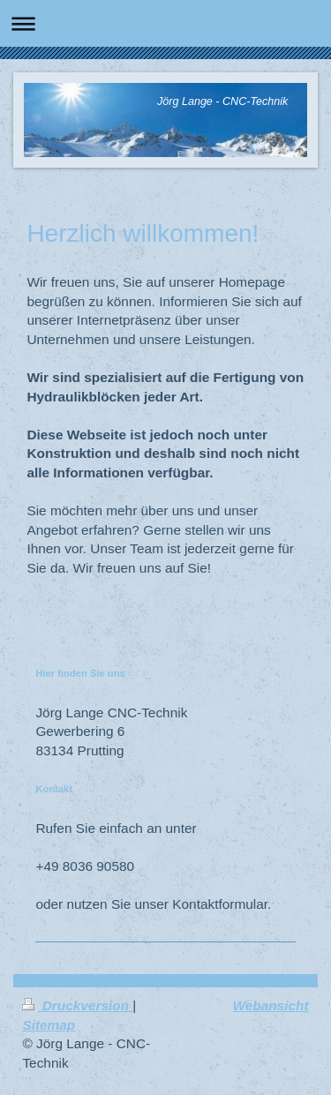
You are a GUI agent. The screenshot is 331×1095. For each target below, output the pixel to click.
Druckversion (77, 1005)
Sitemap (48, 1024)
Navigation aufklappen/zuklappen (165, 23)
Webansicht (271, 1005)
